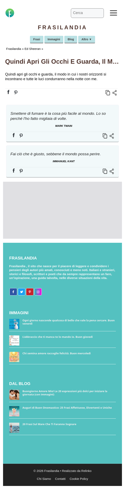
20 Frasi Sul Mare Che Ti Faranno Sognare (49, 424)
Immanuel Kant (64, 161)
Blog (71, 39)
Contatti (60, 478)
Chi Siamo (44, 478)
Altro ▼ (86, 39)
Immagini (54, 39)
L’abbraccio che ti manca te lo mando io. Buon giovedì (57, 337)
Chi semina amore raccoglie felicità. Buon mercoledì (56, 353)
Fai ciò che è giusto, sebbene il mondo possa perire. (55, 154)
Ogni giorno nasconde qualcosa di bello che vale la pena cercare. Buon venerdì (68, 321)
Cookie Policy (79, 478)
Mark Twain (63, 125)
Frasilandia (13, 48)
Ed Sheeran (32, 48)
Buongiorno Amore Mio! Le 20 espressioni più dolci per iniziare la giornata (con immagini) (64, 392)
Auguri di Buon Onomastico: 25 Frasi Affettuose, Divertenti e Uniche (67, 407)
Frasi (36, 39)
